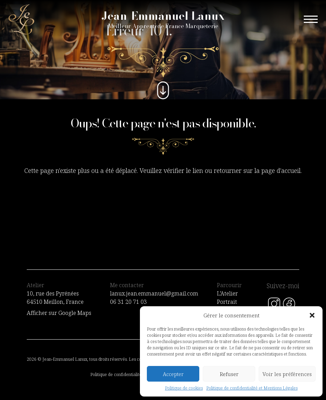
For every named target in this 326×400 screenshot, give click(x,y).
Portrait (227, 302)
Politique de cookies (184, 388)
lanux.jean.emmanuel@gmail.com (154, 293)
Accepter (173, 373)
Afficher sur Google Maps (59, 313)
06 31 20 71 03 (128, 302)
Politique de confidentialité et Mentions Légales (252, 388)
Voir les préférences (287, 373)
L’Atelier (227, 293)
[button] (312, 315)
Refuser (229, 373)
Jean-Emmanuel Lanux (163, 19)
